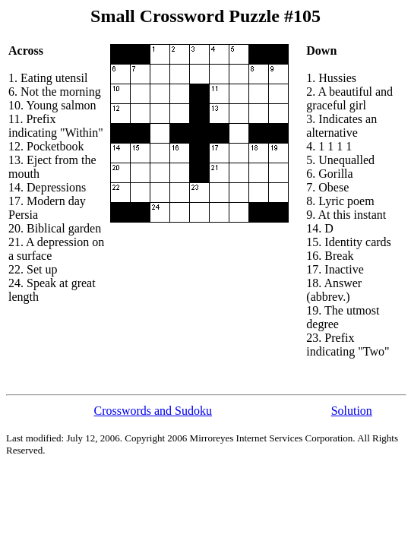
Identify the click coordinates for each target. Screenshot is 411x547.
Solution (351, 410)
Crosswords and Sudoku (152, 410)
